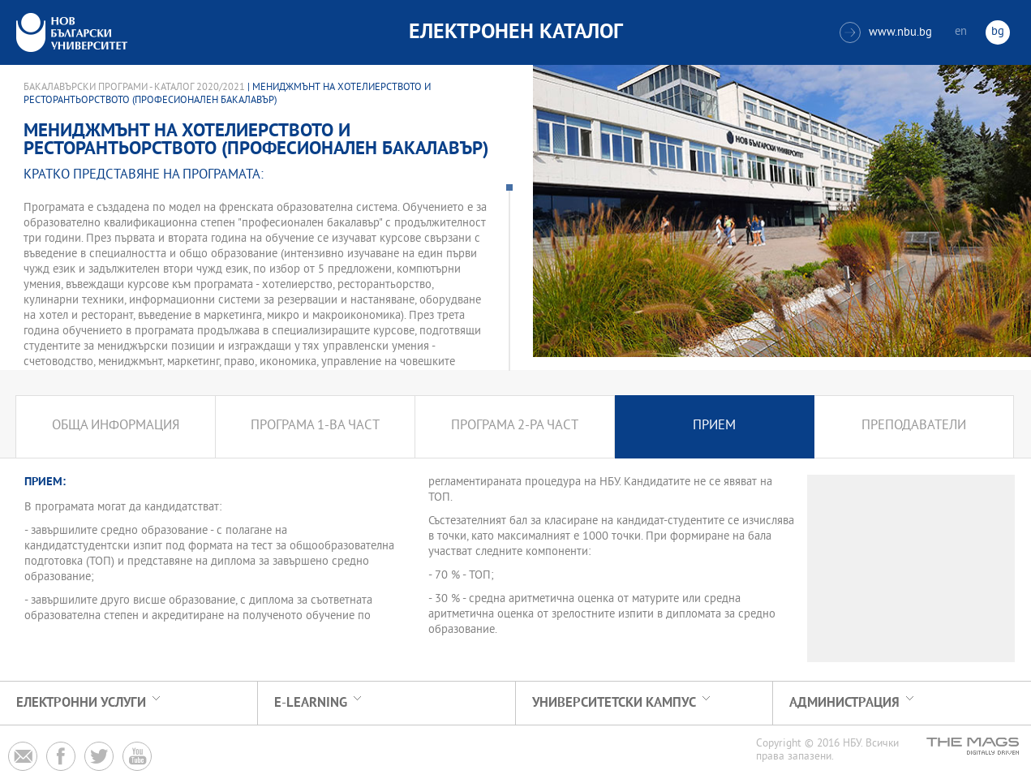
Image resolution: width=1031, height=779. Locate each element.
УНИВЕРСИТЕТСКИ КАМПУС (614, 703)
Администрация (844, 703)
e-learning (310, 703)
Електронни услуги (81, 703)
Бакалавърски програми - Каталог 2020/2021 (134, 87)
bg (997, 32)
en (961, 32)
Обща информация (115, 426)
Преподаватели (913, 426)
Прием (714, 426)
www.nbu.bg (886, 32)
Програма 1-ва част (315, 426)
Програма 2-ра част (514, 426)
